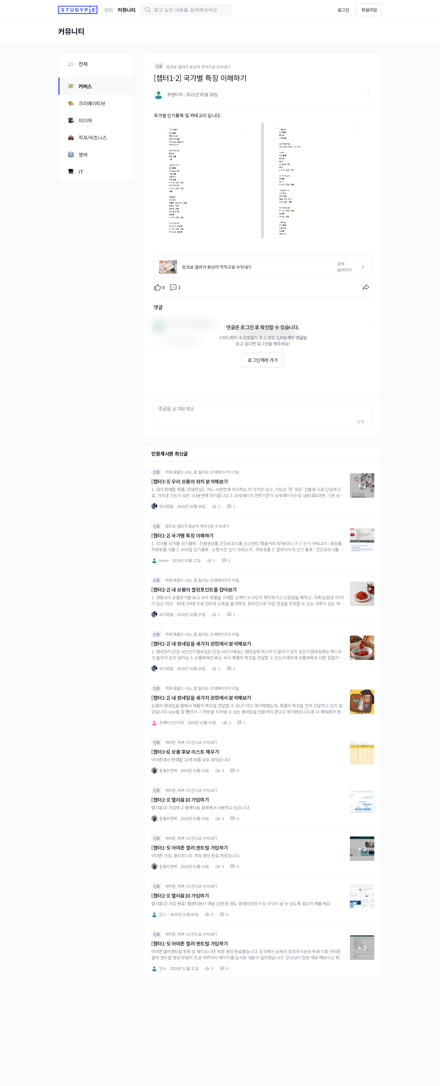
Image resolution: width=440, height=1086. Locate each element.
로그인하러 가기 (263, 360)
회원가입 (369, 10)
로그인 (343, 10)
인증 (159, 66)
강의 (108, 9)
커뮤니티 (126, 9)
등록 (360, 421)
